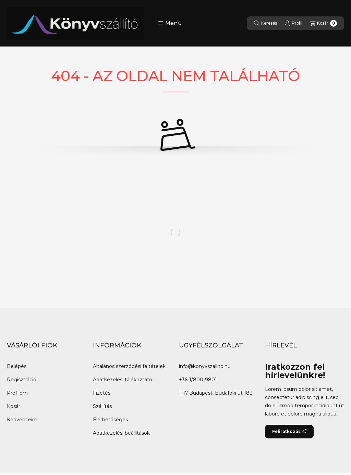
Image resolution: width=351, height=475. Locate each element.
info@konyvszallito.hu (205, 366)
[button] (170, 23)
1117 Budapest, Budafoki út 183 (216, 393)
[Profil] (293, 23)
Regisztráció (21, 380)
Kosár (13, 406)
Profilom (17, 393)
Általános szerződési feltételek (129, 366)
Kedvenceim (22, 420)
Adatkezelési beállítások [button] (121, 433)
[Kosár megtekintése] (323, 23)
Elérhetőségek (110, 420)
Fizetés (101, 393)
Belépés (16, 366)
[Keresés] (265, 23)
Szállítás (102, 406)
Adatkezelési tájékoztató (122, 380)
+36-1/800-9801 (198, 380)
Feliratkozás (289, 431)
